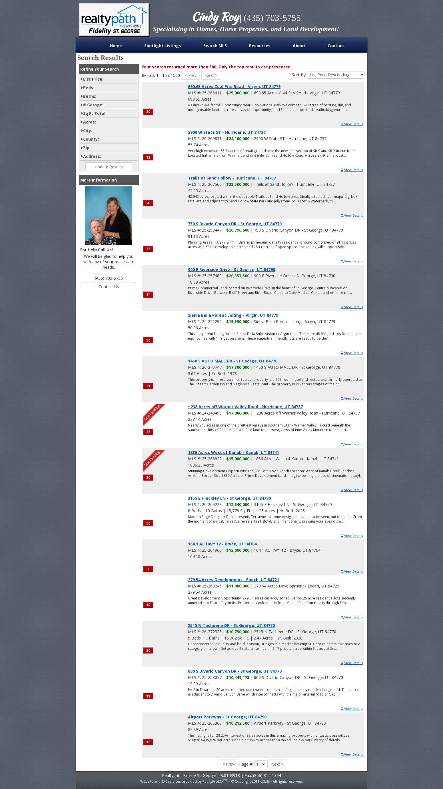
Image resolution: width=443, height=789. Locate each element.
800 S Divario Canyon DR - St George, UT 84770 (235, 671)
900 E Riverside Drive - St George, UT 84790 (231, 269)
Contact (336, 45)
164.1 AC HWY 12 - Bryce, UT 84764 (222, 544)
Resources (259, 45)
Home (116, 45)
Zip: (87, 147)
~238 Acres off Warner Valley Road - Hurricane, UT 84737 (245, 406)
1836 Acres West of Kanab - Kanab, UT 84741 (233, 452)
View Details (351, 124)
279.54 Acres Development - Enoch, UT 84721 (233, 579)
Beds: (88, 87)
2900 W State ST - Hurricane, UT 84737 (227, 132)
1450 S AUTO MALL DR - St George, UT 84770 (232, 361)
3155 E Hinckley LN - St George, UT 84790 (229, 498)
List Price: (93, 79)
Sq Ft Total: (95, 113)
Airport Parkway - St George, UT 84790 (227, 717)
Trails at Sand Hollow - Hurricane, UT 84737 (232, 178)
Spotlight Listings (162, 45)
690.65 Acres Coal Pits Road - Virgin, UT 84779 (234, 86)
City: (87, 130)
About (299, 45)
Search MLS (215, 45)
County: (91, 139)
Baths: (89, 96)
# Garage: (93, 104)
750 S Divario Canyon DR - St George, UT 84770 (235, 223)
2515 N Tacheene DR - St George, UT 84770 (231, 625)
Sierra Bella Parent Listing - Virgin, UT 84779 (233, 315)
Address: (92, 156)
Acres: (89, 122)
